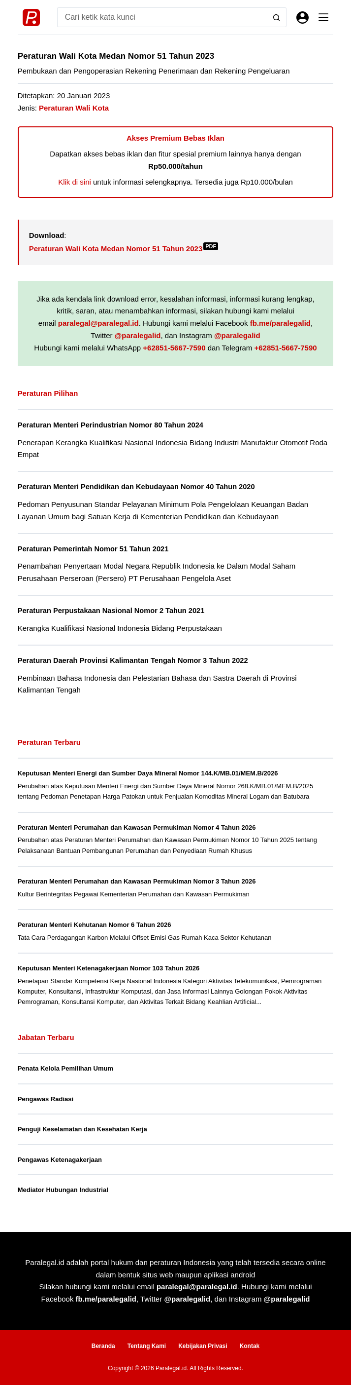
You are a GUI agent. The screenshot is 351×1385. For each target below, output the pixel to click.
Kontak (250, 1346)
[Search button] (277, 17)
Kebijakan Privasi (202, 1346)
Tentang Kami (147, 1346)
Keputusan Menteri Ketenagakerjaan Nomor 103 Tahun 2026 (109, 968)
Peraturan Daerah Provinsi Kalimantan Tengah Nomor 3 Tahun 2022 (133, 660)
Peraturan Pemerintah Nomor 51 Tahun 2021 (93, 549)
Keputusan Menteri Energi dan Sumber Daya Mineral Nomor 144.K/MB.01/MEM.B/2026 (148, 773)
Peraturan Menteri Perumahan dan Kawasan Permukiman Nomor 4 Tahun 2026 (137, 827)
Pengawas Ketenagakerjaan (60, 1159)
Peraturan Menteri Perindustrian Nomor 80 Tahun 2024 (110, 425)
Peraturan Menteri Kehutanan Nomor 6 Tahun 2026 (94, 924)
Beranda (103, 1346)
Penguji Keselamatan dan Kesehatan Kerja (82, 1129)
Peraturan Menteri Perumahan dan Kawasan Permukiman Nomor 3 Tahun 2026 (137, 881)
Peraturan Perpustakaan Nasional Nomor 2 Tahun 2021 (111, 611)
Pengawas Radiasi (45, 1099)
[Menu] (323, 17)
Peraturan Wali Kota (74, 108)
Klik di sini (74, 182)
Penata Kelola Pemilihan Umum (65, 1068)
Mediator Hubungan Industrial (63, 1189)
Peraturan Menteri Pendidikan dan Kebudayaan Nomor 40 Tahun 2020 (136, 487)
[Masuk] (302, 17)
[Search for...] (162, 17)
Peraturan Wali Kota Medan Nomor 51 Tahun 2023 (124, 248)
